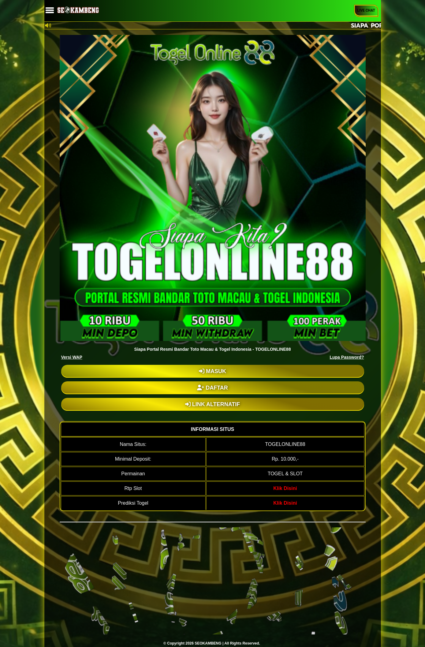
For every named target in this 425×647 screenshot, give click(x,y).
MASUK (212, 371)
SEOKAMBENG (208, 643)
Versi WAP (71, 357)
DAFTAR (212, 388)
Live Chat (366, 10)
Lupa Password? (347, 357)
